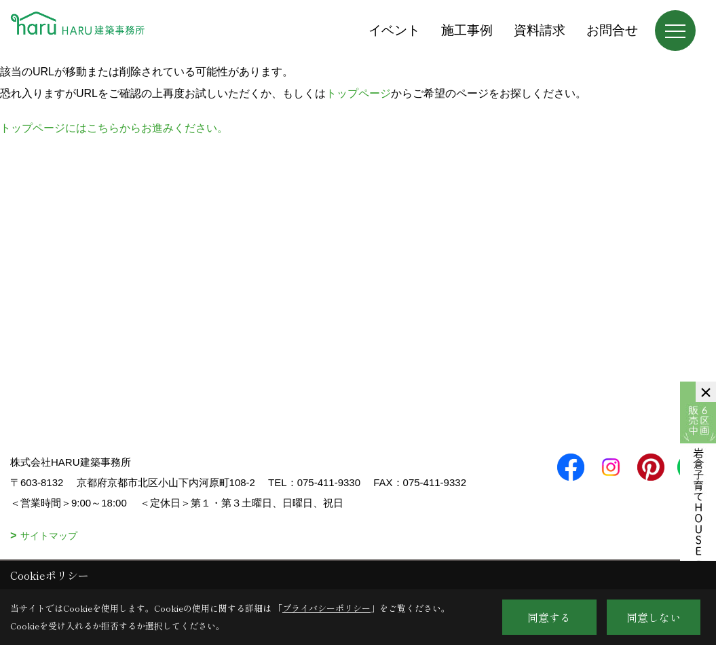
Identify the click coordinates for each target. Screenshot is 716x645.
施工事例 (467, 30)
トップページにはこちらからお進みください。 (114, 128)
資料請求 (539, 30)
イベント (394, 30)
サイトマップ (48, 535)
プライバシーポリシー (326, 608)
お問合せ (612, 30)
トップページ (358, 93)
